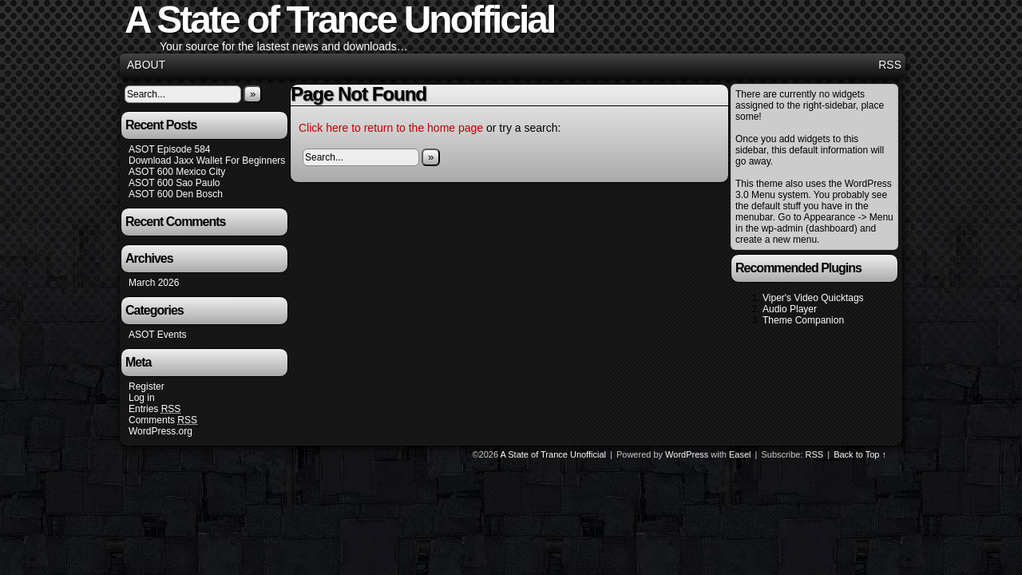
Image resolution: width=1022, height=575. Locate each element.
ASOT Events (157, 334)
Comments (163, 420)
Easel (740, 454)
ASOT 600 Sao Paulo (174, 182)
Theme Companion (803, 320)
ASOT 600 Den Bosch (176, 194)
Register (146, 386)
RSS (889, 64)
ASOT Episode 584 (170, 149)
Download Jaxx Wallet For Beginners (207, 160)
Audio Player (790, 309)
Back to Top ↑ (860, 454)
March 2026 (154, 282)
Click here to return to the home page (391, 127)
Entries (154, 409)
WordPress (686, 454)
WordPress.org (160, 431)
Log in (142, 397)
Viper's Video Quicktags (813, 297)
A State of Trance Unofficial (553, 454)
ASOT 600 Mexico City (177, 171)
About (146, 64)
